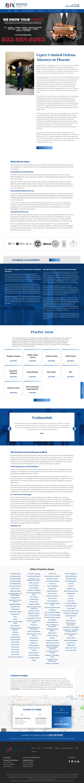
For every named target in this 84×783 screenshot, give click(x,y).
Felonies (34, 650)
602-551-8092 (72, 6)
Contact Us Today (42, 400)
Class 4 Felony (15, 649)
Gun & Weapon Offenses (52, 581)
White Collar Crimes (70, 648)
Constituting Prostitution (34, 576)
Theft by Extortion (71, 620)
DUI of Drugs (33, 597)
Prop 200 (70, 583)
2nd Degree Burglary (15, 581)
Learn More (13, 361)
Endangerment (34, 640)
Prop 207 (70, 586)
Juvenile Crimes (52, 598)
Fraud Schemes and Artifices (52, 576)
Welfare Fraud (71, 645)
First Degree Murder (33, 658)
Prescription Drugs (71, 578)
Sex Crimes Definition (71, 603)
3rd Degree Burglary (15, 583)
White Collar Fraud (71, 650)
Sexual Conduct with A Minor (71, 611)
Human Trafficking (52, 586)
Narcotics (52, 638)
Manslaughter (52, 620)
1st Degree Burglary (15, 576)
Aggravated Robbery (15, 604)
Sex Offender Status (70, 606)
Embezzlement (34, 638)
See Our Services (44, 148)
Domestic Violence (33, 616)
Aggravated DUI (15, 597)
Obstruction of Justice (52, 643)
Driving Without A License (34, 618)
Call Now (55, 260)
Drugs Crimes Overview (33, 631)
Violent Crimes (71, 643)
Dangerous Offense (33, 604)
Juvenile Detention (52, 601)
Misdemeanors (52, 633)
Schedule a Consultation (26, 260)
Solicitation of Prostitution (70, 613)
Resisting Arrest (71, 593)
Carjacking (15, 632)
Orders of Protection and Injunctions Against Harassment (52, 647)
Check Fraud (15, 634)
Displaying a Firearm (34, 613)
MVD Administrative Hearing (52, 617)
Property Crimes (70, 588)
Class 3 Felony (15, 647)
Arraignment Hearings (15, 611)
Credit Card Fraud (34, 583)
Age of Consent (15, 588)
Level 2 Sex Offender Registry (52, 615)
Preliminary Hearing (70, 576)
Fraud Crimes (52, 574)
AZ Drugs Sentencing (15, 586)
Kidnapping (52, 610)
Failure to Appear (34, 645)
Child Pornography (15, 639)
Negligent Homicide (52, 640)
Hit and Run (52, 583)
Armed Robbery (15, 609)
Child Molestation (15, 637)
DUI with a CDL (34, 602)
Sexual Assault (71, 608)
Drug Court (34, 625)
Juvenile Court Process (52, 596)
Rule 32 (71, 596)
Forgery (34, 660)
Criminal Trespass (34, 588)
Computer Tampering (34, 574)
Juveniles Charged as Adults (52, 607)
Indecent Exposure (52, 591)
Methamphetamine (52, 622)
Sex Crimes (71, 601)
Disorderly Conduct (33, 611)
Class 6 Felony (15, 654)
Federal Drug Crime (33, 648)
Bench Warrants (15, 625)
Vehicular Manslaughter (70, 640)
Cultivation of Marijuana (33, 590)
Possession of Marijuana (52, 663)
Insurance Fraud (52, 593)
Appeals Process (15, 606)
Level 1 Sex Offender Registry (52, 612)
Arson (15, 616)
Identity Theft (52, 588)
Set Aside (70, 598)
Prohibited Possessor (71, 581)
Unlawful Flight (71, 638)
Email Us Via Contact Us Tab (61, 712)
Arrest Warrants (15, 614)
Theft (70, 618)
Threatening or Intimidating (71, 627)
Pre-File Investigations (71, 574)
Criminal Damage (34, 585)
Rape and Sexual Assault (71, 591)
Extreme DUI (33, 643)
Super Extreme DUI (70, 616)
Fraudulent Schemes (52, 578)
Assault (15, 619)
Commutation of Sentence (15, 657)
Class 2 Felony (15, 644)
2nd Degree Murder (15, 574)
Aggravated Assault (15, 591)
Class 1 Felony (15, 642)
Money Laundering (52, 635)
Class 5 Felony (15, 652)
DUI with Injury (34, 599)
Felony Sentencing (34, 655)
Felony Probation (34, 653)
